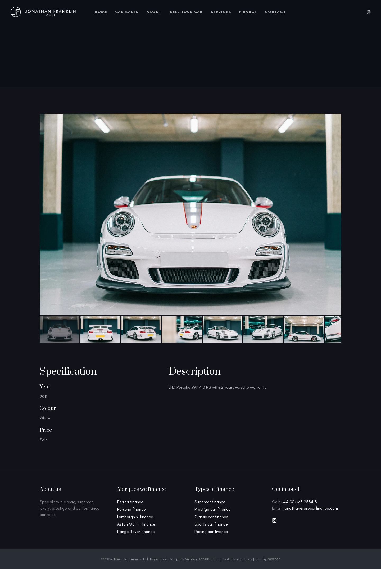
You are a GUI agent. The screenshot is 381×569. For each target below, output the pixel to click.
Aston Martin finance (136, 524)
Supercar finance (209, 501)
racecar (273, 559)
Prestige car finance (212, 509)
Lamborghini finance (135, 516)
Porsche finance (131, 509)
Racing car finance (211, 531)
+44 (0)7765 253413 (299, 501)
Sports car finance (211, 524)
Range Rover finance (136, 531)
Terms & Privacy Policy (234, 559)
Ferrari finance (130, 501)
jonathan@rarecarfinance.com (311, 508)
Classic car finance (211, 516)
